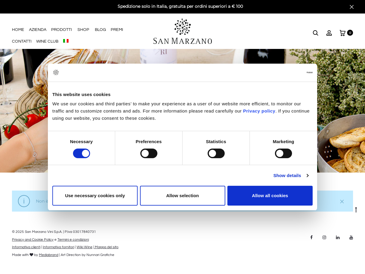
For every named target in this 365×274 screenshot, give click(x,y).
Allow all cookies (270, 195)
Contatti (21, 41)
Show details (287, 175)
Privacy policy (259, 110)
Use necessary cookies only (95, 195)
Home (18, 30)
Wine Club (47, 41)
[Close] (351, 6)
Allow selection (182, 195)
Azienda (37, 30)
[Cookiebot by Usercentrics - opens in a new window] (286, 72)
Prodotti (61, 30)
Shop (83, 30)
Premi (117, 30)
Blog (100, 30)
